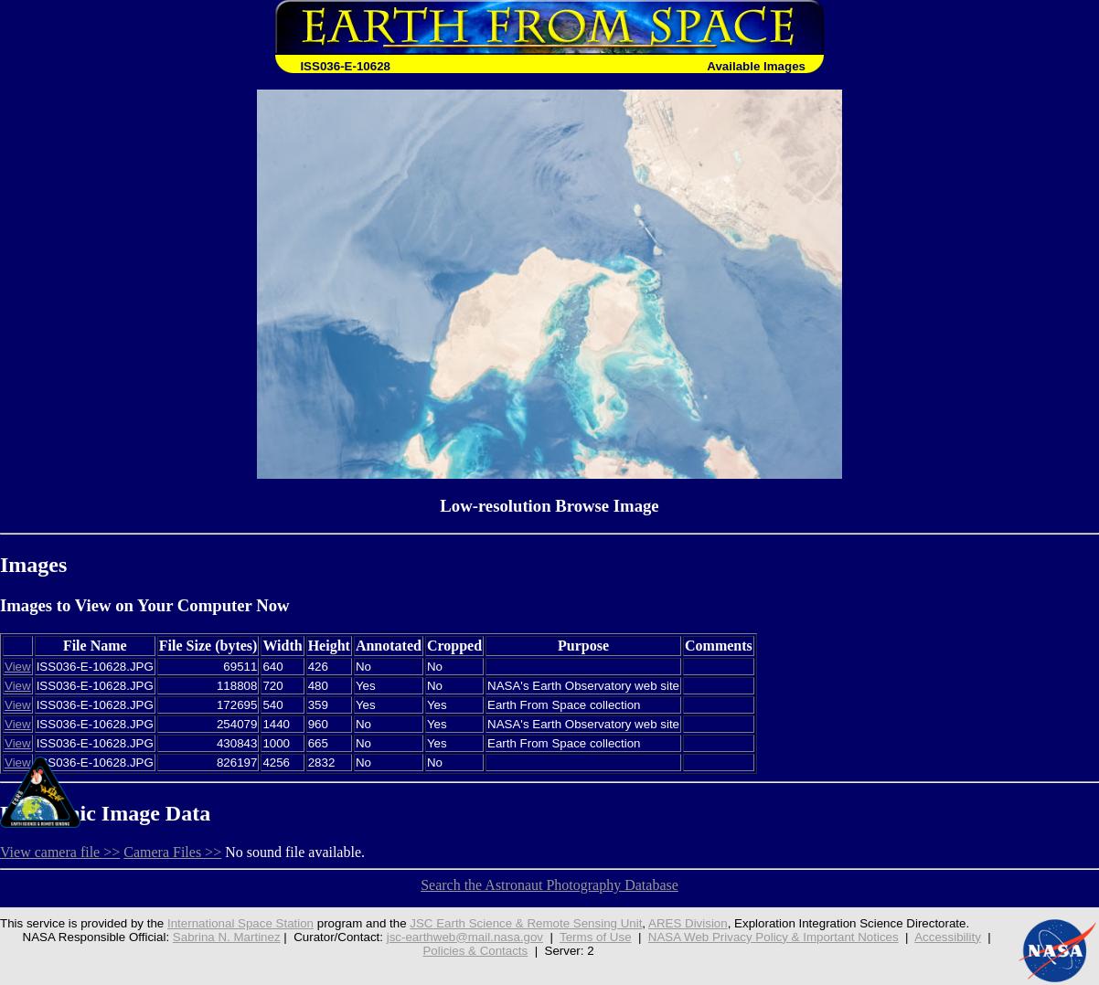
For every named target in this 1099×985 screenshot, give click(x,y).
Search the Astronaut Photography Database (549, 885)
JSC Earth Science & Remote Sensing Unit (526, 923)
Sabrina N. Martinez (227, 937)
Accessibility (947, 937)
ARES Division (688, 923)
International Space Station (240, 923)
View (18, 666)
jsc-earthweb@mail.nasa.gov (465, 937)
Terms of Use (596, 937)
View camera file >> (60, 852)
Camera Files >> (172, 852)
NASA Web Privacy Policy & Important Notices (773, 937)
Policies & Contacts (475, 951)
